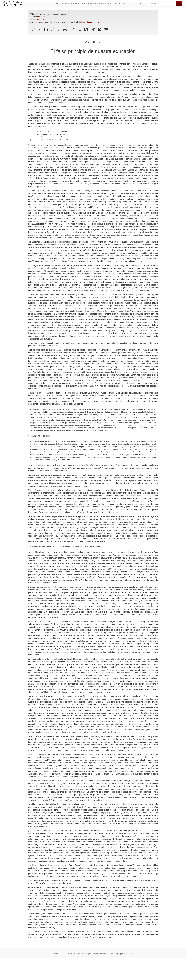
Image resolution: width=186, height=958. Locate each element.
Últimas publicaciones (98, 954)
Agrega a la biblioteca (125, 954)
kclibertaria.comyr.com (89, 22)
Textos (69, 954)
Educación (41, 19)
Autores (77, 954)
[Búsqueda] (162, 3)
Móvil (111, 954)
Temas (85, 954)
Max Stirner (43, 17)
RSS (63, 954)
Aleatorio (56, 954)
